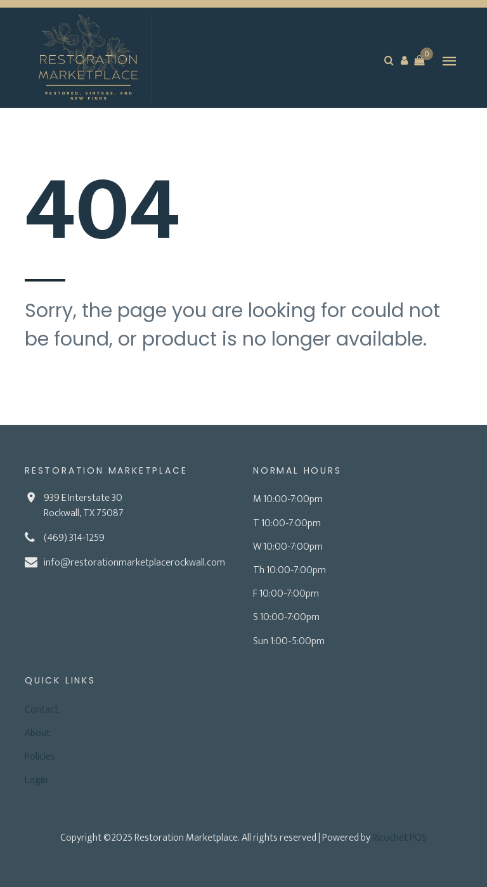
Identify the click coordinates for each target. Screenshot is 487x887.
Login (36, 780)
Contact (41, 709)
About (37, 733)
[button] (404, 60)
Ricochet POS (399, 837)
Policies (40, 756)
